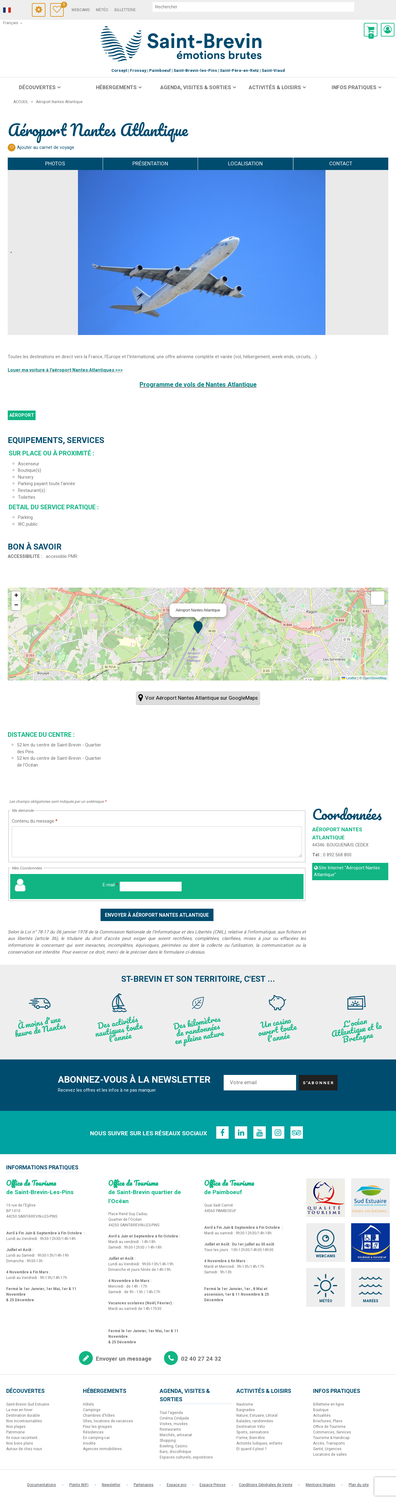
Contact (340, 163)
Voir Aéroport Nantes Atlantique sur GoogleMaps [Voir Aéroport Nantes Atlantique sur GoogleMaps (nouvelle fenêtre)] (201, 698)
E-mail (110, 885)
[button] (370, 30)
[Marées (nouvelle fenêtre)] (370, 1287)
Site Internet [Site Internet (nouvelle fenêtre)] (347, 871)
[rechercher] (253, 6)
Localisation (245, 163)
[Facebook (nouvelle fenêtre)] (222, 1132)
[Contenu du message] (157, 841)
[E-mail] (151, 886)
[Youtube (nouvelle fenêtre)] (259, 1132)
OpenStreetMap (375, 678)
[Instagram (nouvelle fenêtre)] (278, 1132)
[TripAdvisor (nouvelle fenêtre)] (297, 1132)
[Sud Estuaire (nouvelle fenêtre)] (370, 1197)
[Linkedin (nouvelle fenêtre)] (241, 1132)
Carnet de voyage (62, 5)
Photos (55, 163)
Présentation (150, 163)
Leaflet (349, 678)
